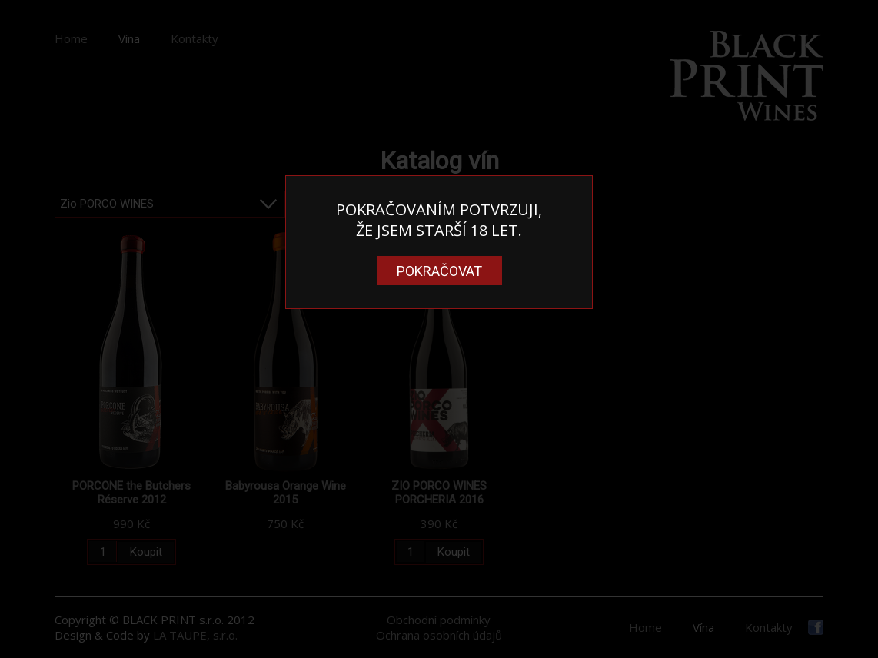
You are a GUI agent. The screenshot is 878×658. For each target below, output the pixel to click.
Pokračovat (439, 271)
